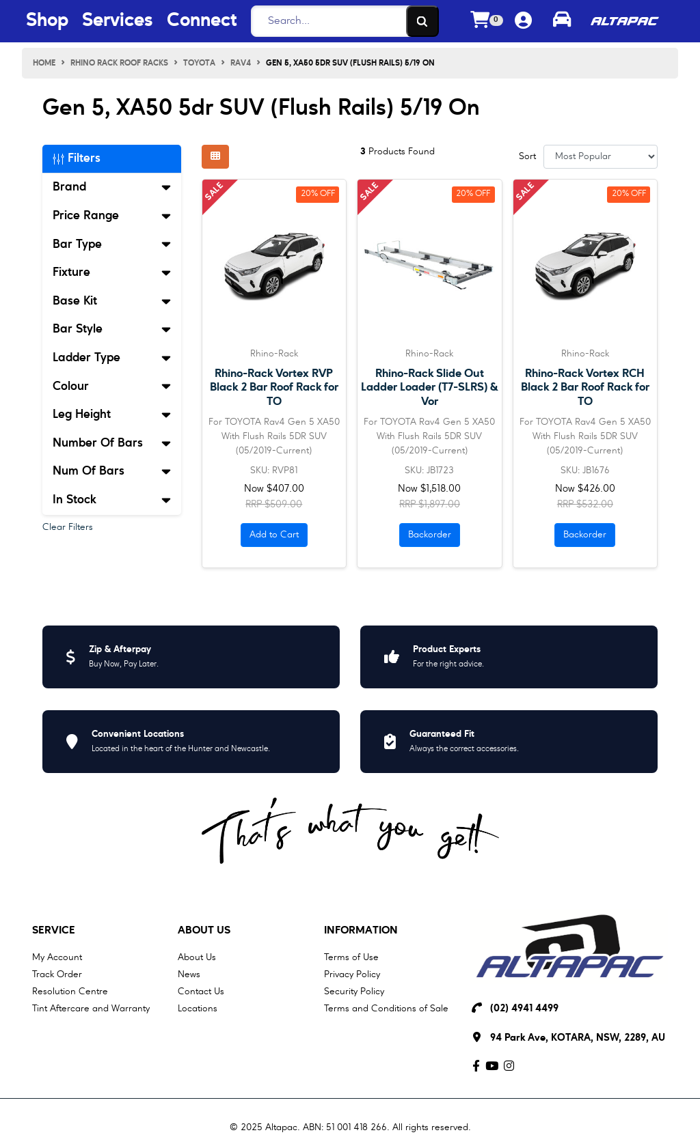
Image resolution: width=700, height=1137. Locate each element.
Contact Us (201, 991)
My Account (57, 957)
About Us (204, 930)
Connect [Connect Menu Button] (202, 21)
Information (361, 930)
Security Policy (354, 991)
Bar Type (112, 244)
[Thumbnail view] (215, 157)
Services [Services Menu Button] (117, 21)
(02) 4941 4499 (524, 1009)
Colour (112, 386)
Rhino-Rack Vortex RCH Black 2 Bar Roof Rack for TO (585, 387)
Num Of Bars (112, 471)
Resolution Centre (70, 991)
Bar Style (112, 329)
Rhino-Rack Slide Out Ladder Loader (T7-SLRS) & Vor (429, 387)
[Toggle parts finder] (562, 21)
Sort (527, 156)
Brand (112, 187)
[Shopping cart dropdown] (487, 21)
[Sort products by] (600, 157)
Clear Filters (67, 527)
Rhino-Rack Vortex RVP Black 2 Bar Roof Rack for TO (274, 387)
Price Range (112, 216)
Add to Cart (274, 534)
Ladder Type (112, 358)
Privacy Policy (352, 974)
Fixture (112, 272)
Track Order (57, 974)
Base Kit (112, 301)
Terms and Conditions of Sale (386, 1008)
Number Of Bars (112, 443)
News (189, 974)
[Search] (341, 21)
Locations (197, 1008)
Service (53, 930)
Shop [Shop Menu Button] (47, 21)
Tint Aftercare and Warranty (91, 1008)
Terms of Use (351, 957)
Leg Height (112, 414)
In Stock (112, 500)
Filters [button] (76, 158)
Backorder (429, 534)
